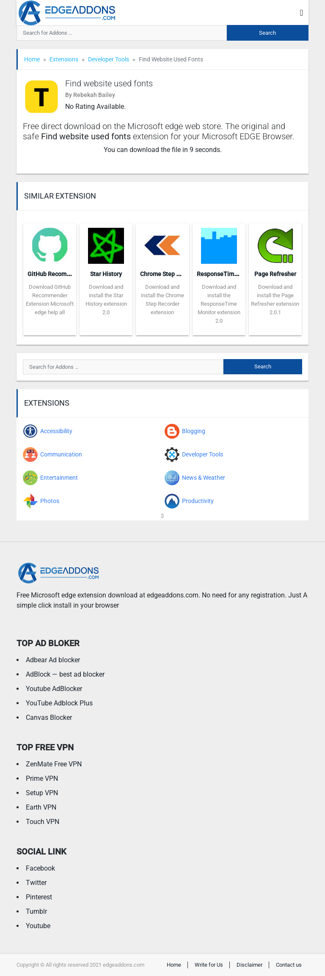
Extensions (64, 59)
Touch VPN (42, 822)
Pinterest (39, 897)
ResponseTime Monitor (228, 274)
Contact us (289, 965)
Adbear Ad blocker (53, 660)
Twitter (36, 883)
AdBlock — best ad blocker (65, 674)
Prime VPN (42, 778)
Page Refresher (275, 274)
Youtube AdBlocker (54, 689)
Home (32, 59)
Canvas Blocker (49, 717)
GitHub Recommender (57, 274)
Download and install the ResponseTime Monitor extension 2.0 (219, 304)
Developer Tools (108, 59)
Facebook (40, 868)
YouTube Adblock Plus (59, 703)
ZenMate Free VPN (54, 764)
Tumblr (36, 911)
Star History (106, 274)
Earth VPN (41, 807)
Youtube (38, 926)
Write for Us (209, 965)
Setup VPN (42, 793)
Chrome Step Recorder (170, 274)
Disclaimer (249, 965)
